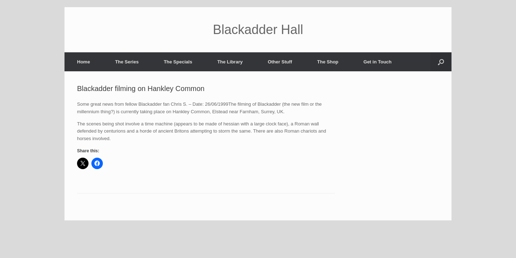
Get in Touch (377, 61)
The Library (230, 61)
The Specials (178, 61)
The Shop (327, 61)
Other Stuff (280, 61)
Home (83, 61)
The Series (127, 61)
